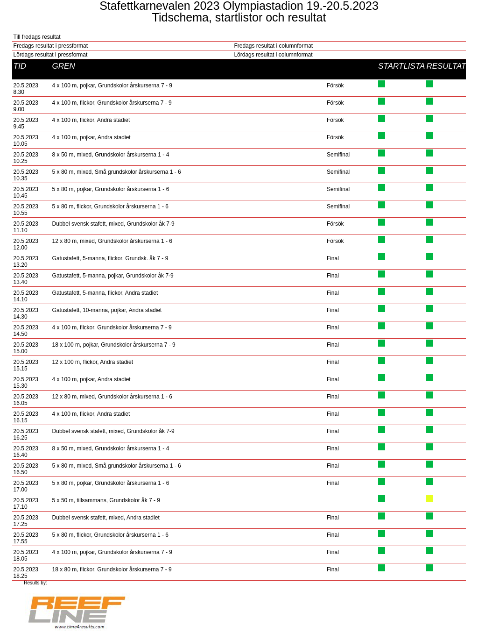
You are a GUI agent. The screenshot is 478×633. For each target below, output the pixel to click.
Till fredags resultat (37, 37)
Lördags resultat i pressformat (51, 54)
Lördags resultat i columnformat (273, 54)
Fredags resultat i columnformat (273, 46)
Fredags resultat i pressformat (51, 46)
